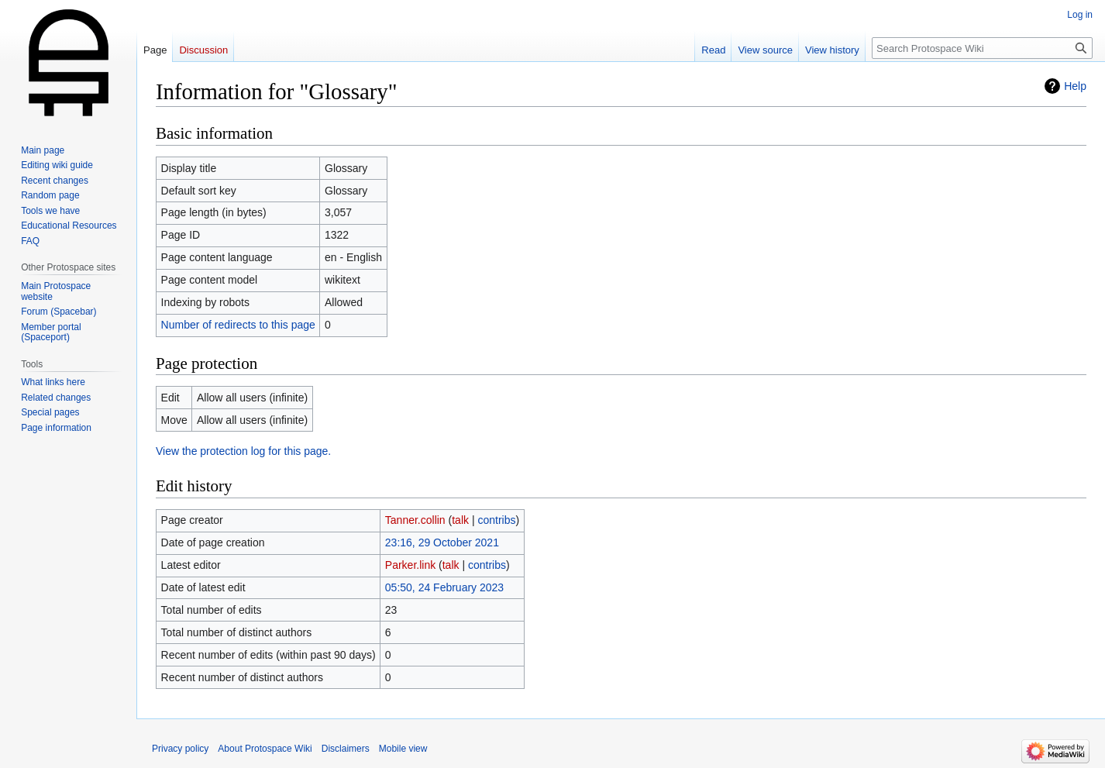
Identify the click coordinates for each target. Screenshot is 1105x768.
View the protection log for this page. (243, 451)
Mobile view (403, 748)
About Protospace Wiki (265, 748)
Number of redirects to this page (238, 325)
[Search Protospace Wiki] (982, 48)
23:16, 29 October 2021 (442, 542)
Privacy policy (180, 748)
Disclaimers (346, 748)
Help (1075, 86)
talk (460, 520)
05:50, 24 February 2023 (444, 587)
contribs (496, 520)
